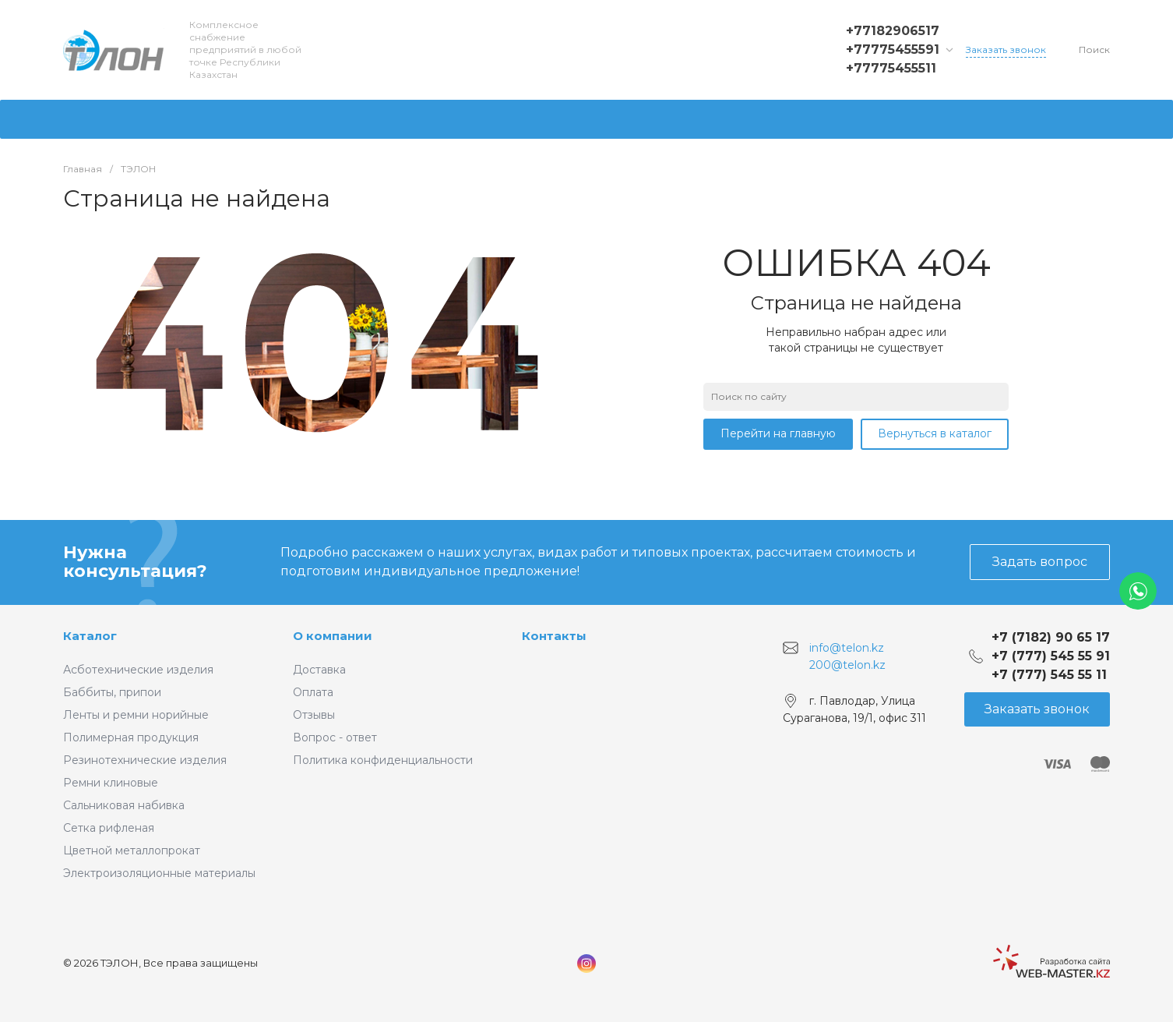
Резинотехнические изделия (145, 760)
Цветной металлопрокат (131, 850)
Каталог (90, 635)
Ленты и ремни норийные (136, 715)
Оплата (313, 692)
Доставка (319, 670)
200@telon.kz (847, 664)
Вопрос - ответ (335, 737)
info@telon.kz (846, 648)
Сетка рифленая (108, 828)
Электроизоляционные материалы (159, 873)
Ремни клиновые (110, 783)
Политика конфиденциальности (383, 760)
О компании (332, 635)
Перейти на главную (778, 433)
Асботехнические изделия (138, 670)
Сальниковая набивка (124, 805)
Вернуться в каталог (935, 433)
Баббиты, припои (112, 692)
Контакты (554, 635)
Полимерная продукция (131, 737)
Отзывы (314, 715)
